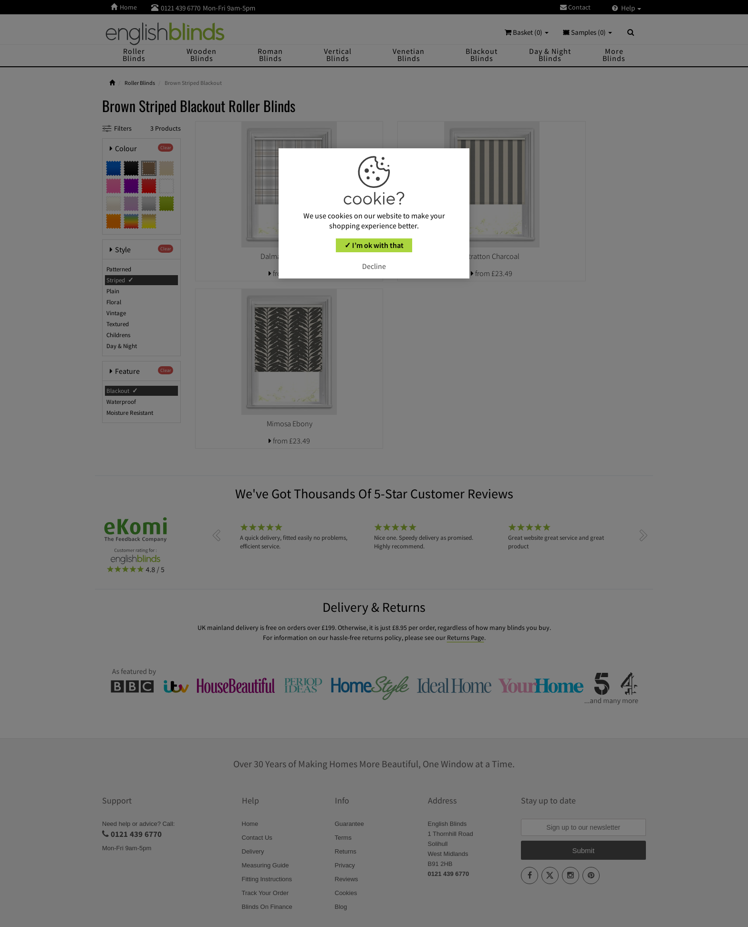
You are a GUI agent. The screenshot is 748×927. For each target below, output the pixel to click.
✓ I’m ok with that (374, 245)
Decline (374, 266)
